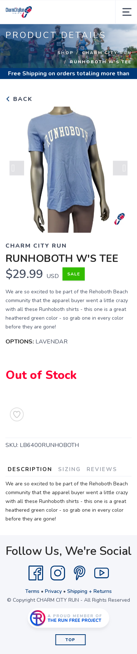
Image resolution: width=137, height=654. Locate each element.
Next (120, 168)
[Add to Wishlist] (17, 414)
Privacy (53, 591)
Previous (16, 168)
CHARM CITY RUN (107, 53)
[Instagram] (58, 573)
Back (19, 99)
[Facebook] (36, 573)
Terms (32, 591)
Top (70, 640)
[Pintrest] (80, 573)
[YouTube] (102, 573)
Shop (65, 53)
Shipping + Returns (89, 591)
